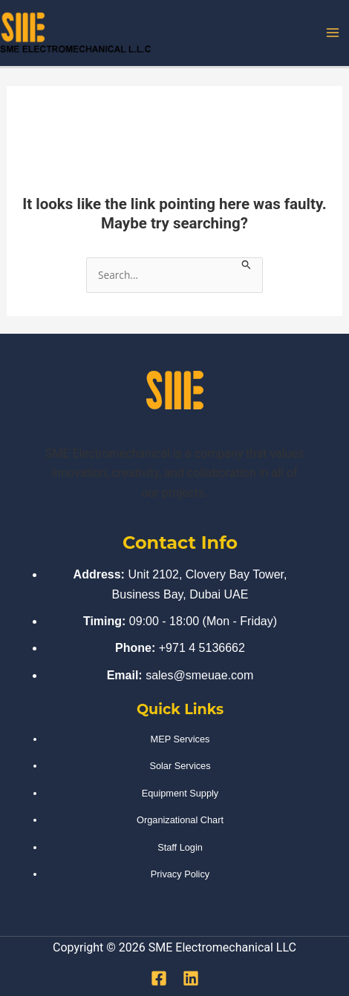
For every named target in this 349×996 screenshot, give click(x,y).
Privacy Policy (180, 874)
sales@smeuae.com (199, 675)
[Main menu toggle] (332, 32)
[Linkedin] (191, 978)
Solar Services (179, 765)
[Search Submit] (246, 264)
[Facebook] (159, 978)
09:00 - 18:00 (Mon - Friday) (203, 621)
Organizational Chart (180, 819)
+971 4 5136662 (202, 648)
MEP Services (180, 739)
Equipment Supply (180, 793)
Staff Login (180, 847)
